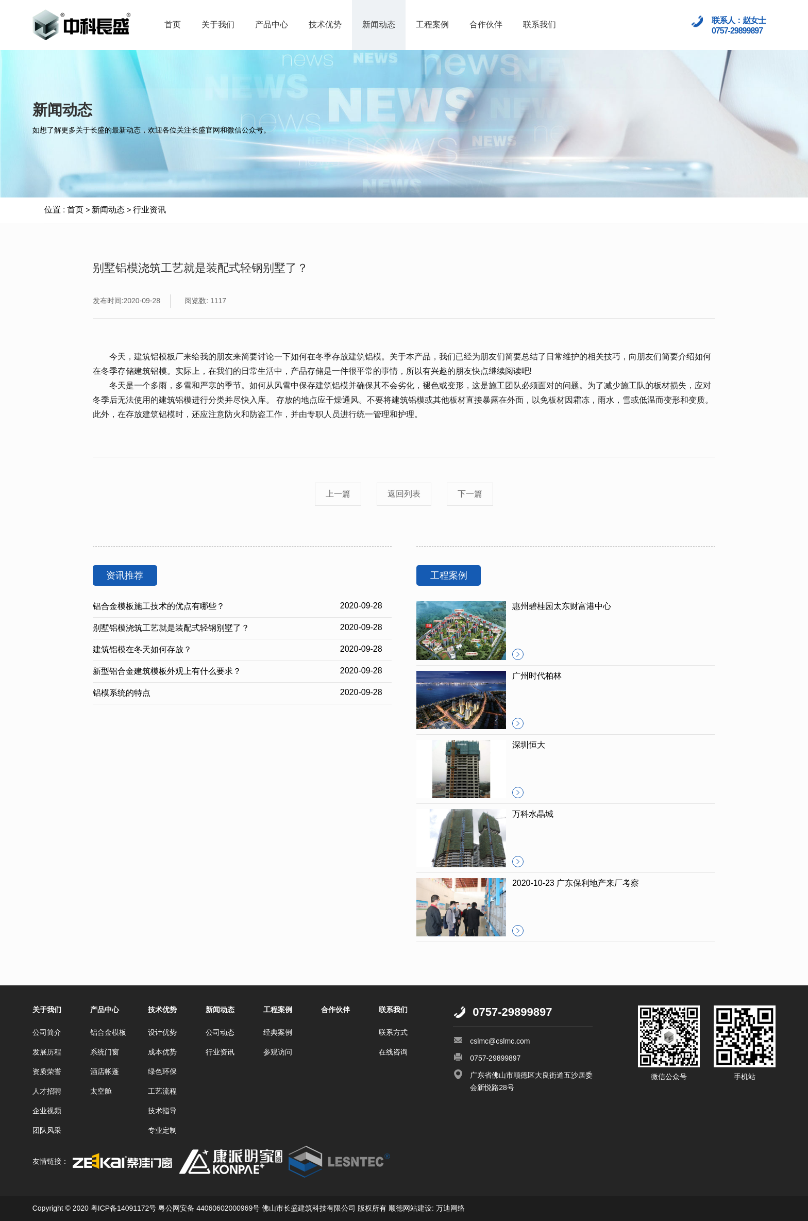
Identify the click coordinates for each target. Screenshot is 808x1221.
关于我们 (217, 24)
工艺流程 (162, 1091)
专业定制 (162, 1130)
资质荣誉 (46, 1071)
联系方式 (393, 1032)
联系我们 (539, 24)
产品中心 (271, 24)
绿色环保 (162, 1071)
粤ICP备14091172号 (124, 1208)
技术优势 (325, 24)
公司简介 (46, 1032)
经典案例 (277, 1032)
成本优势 (162, 1052)
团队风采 (46, 1130)
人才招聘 (46, 1091)
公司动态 (220, 1032)
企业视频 (46, 1111)
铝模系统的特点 (121, 692)
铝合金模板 (108, 1032)
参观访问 (277, 1052)
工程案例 (432, 24)
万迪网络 (449, 1208)
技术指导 (162, 1111)
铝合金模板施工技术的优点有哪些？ (159, 606)
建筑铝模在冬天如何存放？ (142, 649)
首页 (172, 24)
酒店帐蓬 (104, 1071)
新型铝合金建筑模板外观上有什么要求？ (167, 671)
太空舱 (101, 1091)
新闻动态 (378, 24)
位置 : (54, 209)
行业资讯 (149, 209)
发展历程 (46, 1052)
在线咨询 (393, 1052)
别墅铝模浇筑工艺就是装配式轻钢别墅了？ (171, 627)
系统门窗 (104, 1052)
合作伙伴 (485, 24)
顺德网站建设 (410, 1208)
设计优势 (162, 1032)
